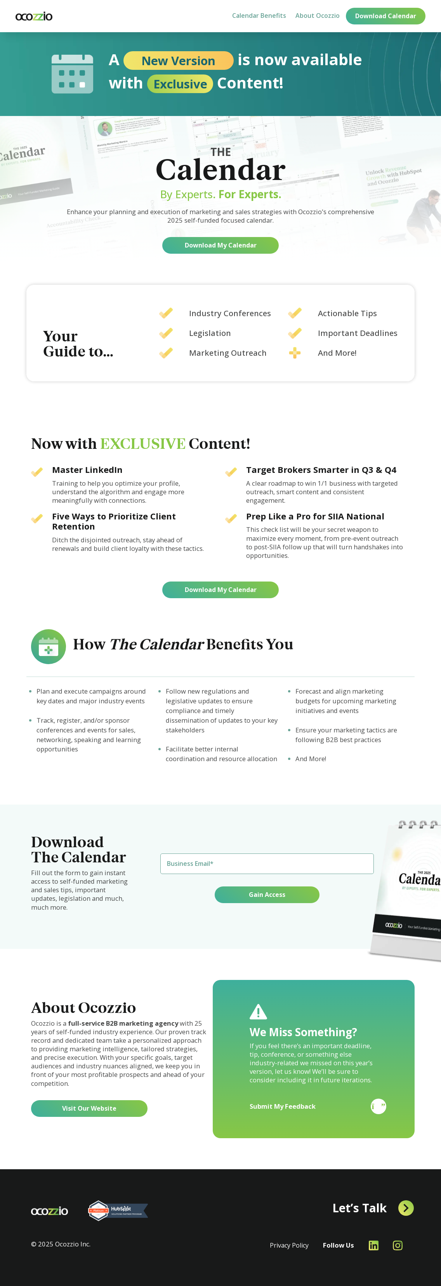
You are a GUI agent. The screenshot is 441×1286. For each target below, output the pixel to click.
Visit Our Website (89, 1108)
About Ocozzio (317, 15)
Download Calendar (385, 16)
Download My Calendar (221, 245)
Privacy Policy (289, 1245)
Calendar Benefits (259, 15)
